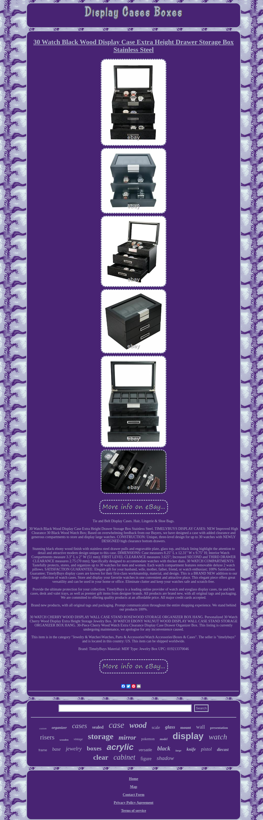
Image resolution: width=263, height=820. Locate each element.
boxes (94, 748)
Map (133, 787)
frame (43, 750)
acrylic (120, 747)
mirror (127, 737)
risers (47, 737)
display (188, 736)
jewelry (74, 749)
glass (170, 727)
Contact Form (133, 795)
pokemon (148, 739)
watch (218, 736)
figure (146, 758)
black (163, 748)
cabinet (124, 757)
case (116, 725)
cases (79, 726)
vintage (78, 739)
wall (200, 727)
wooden (64, 739)
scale (156, 727)
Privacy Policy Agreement (133, 803)
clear (100, 757)
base (56, 749)
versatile (145, 750)
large (178, 750)
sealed (98, 727)
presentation (219, 728)
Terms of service (133, 811)
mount (185, 728)
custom (42, 728)
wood (138, 725)
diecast (223, 749)
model (163, 739)
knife (191, 749)
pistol (206, 749)
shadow (165, 758)
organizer (59, 728)
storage (101, 736)
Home (133, 779)
